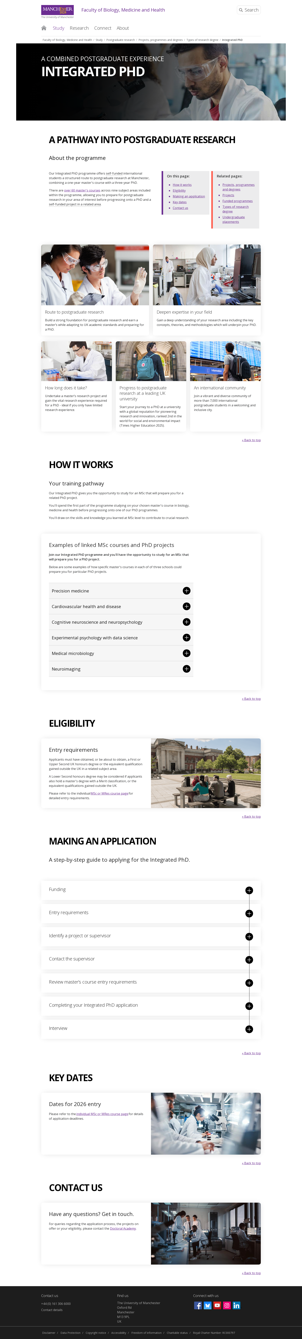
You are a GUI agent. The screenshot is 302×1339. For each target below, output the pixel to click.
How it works (182, 185)
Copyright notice (96, 1333)
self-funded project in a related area (75, 204)
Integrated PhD (232, 40)
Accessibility (118, 1333)
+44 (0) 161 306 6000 (56, 1304)
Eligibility (179, 190)
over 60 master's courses (82, 190)
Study (99, 40)
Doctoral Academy (123, 1228)
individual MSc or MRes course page (102, 1114)
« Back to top (251, 440)
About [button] (123, 28)
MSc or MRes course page (109, 793)
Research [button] (79, 28)
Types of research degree (202, 40)
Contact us (180, 208)
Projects (228, 195)
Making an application (189, 196)
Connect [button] (102, 28)
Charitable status (177, 1333)
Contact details (52, 1310)
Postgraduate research (120, 40)
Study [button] (58, 28)
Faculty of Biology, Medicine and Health (123, 10)
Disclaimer (48, 1333)
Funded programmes (237, 201)
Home (43, 27)
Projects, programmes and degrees (160, 40)
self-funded (114, 173)
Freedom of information (146, 1333)
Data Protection (70, 1333)
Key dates (180, 202)
